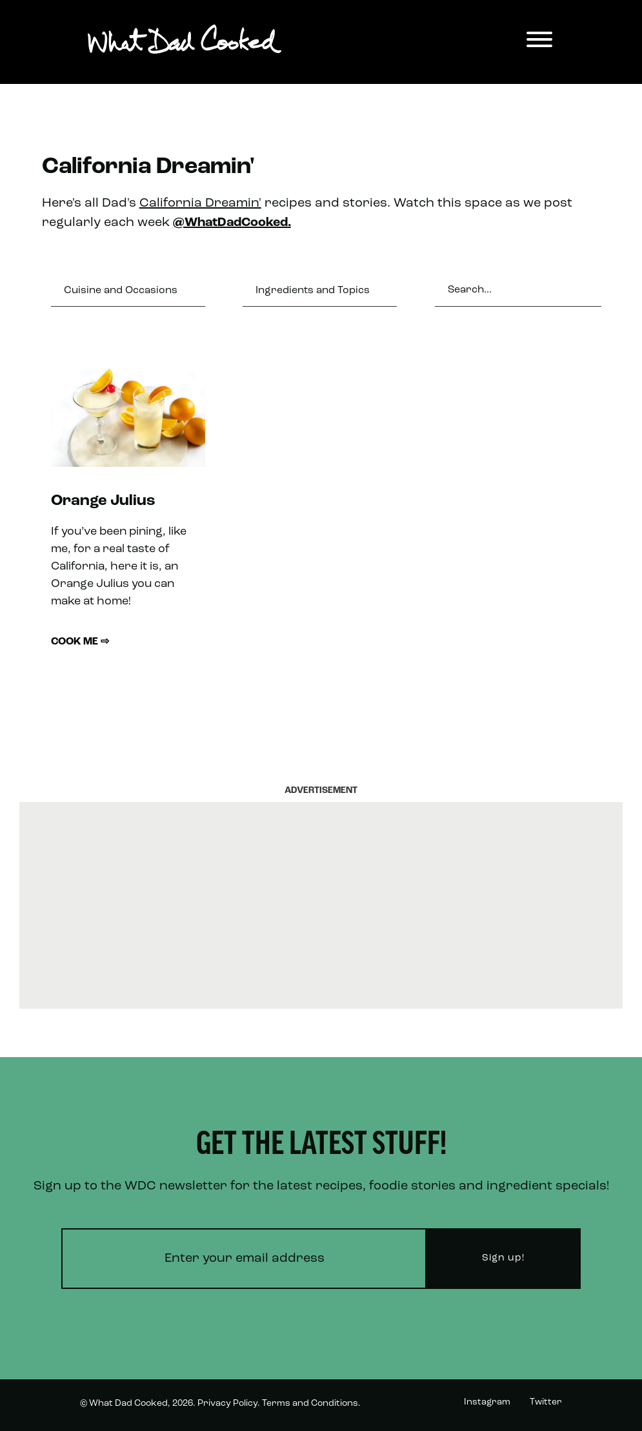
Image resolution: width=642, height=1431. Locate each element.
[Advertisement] (321, 905)
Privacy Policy (227, 1403)
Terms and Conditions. (311, 1403)
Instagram (487, 1402)
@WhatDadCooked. (232, 222)
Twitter (546, 1402)
